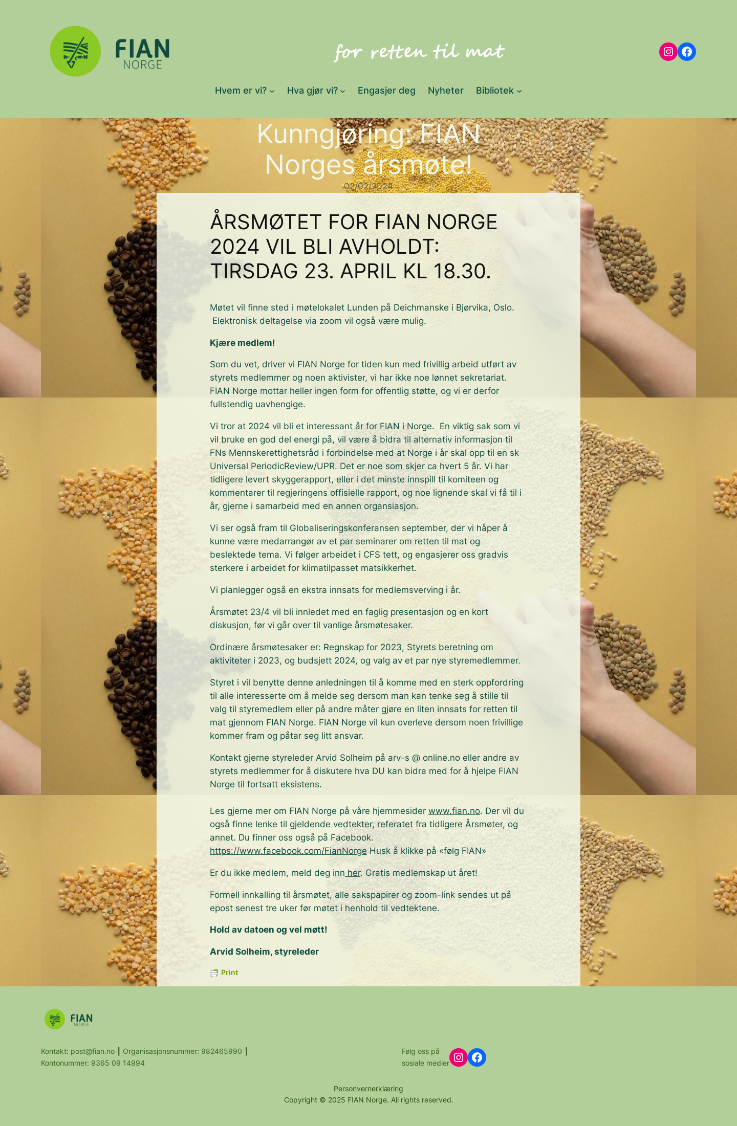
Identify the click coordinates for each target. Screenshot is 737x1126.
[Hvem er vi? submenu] (272, 90)
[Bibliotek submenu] (519, 90)
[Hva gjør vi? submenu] (342, 90)
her (352, 873)
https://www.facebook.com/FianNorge (288, 851)
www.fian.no (454, 811)
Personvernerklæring (368, 1088)
